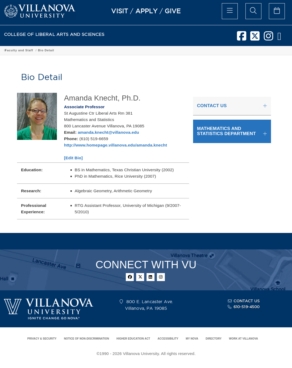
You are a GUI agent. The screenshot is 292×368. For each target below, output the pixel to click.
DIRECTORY (214, 338)
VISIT (119, 10)
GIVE (173, 10)
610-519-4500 (246, 307)
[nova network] (279, 38)
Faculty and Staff (195, 50)
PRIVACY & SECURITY (42, 338)
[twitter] (255, 38)
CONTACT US (246, 301)
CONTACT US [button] (212, 105)
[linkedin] (151, 277)
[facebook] (241, 38)
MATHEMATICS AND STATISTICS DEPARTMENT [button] (226, 131)
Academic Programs (85, 50)
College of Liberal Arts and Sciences (34, 50)
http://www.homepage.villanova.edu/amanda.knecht (115, 145)
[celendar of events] (277, 11)
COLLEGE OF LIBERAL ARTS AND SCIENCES (54, 34)
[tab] (232, 106)
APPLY (146, 10)
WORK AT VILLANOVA (243, 338)
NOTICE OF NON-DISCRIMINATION (86, 338)
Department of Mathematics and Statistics (141, 50)
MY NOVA (192, 338)
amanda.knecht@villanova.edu (108, 132)
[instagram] (268, 38)
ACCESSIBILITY (167, 338)
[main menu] (230, 11)
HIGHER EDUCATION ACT (133, 338)
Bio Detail (222, 50)
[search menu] (253, 11)
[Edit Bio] (73, 158)
